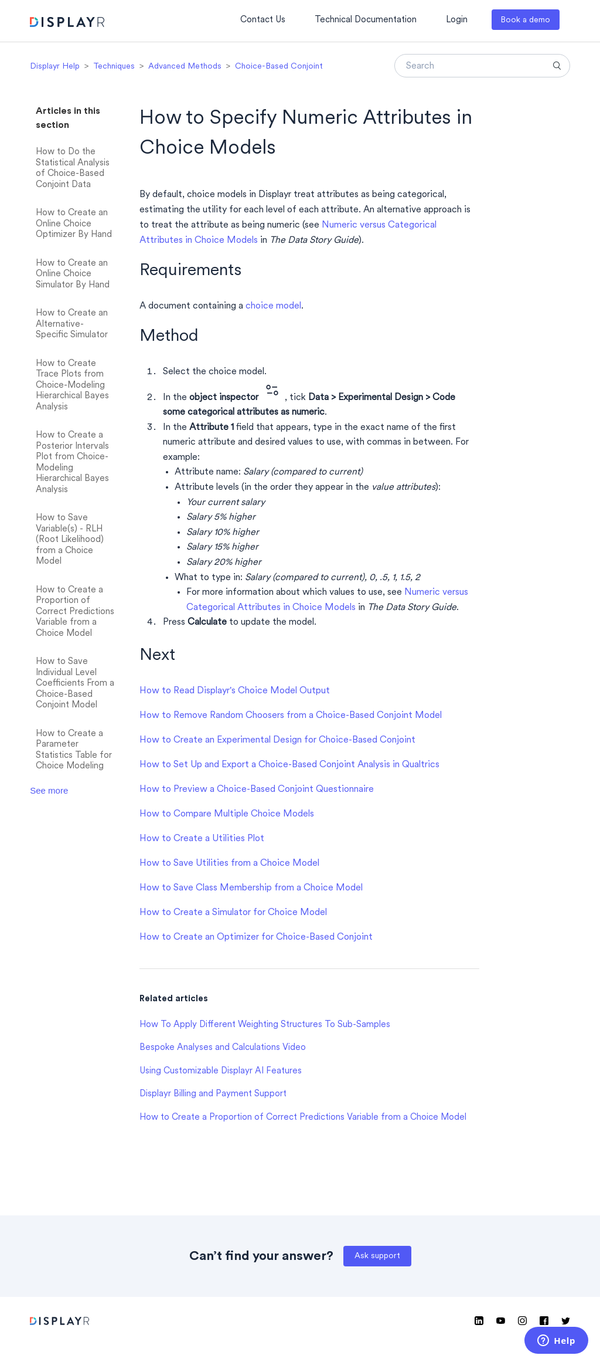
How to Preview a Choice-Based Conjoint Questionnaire (256, 789)
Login (457, 20)
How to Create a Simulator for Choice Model (233, 912)
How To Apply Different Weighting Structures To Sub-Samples (264, 1025)
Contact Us (262, 20)
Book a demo (525, 20)
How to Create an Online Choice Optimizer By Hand (74, 224)
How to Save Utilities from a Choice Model (229, 863)
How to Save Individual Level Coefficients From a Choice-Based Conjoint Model (75, 684)
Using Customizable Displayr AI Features (220, 1071)
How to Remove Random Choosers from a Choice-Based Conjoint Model (290, 715)
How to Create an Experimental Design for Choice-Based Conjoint (277, 740)
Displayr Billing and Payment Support (213, 1094)
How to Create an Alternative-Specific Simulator (72, 324)
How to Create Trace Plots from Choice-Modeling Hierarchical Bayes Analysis (72, 386)
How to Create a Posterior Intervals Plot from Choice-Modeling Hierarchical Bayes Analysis (72, 462)
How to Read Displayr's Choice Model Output (234, 691)
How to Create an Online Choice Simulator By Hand (73, 274)
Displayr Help (55, 66)
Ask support (377, 1256)
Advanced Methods (184, 66)
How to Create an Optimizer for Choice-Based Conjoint (256, 937)
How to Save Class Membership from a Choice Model (251, 888)
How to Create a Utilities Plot (201, 838)
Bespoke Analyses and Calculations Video (222, 1047)
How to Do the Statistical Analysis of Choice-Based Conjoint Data (73, 168)
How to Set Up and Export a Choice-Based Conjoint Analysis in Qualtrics (289, 765)
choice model (273, 306)
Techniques (114, 66)
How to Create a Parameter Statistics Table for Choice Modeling (74, 750)
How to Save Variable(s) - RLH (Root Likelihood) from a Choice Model (70, 540)
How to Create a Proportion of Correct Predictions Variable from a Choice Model (75, 612)
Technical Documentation (366, 20)
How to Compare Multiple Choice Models (226, 814)
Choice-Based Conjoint (279, 66)
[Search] (482, 65)
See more (49, 790)
